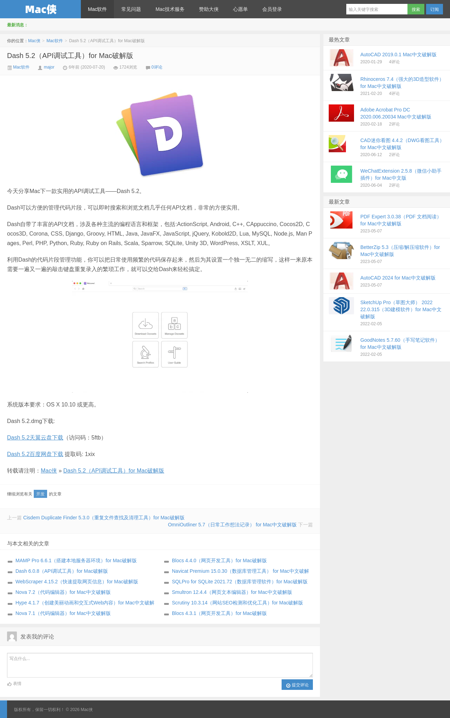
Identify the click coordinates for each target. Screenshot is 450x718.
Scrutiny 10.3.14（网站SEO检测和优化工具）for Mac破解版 (237, 602)
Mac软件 (97, 9)
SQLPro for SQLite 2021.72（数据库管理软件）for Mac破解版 (240, 581)
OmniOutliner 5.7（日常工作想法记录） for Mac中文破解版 (232, 524)
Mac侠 (40, 9)
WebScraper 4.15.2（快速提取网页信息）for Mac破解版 (76, 581)
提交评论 (297, 685)
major (49, 67)
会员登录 (272, 9)
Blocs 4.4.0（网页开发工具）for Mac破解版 (219, 560)
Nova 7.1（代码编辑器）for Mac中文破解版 (63, 613)
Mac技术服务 (169, 9)
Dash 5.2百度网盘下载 (35, 454)
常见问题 (131, 9)
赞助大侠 (209, 9)
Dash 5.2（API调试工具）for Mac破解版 (70, 55)
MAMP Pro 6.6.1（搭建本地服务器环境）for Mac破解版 (76, 560)
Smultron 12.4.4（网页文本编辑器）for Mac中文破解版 (232, 592)
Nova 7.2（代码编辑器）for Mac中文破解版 (63, 592)
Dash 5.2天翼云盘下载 (35, 438)
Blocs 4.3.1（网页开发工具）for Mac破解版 (219, 613)
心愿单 (240, 9)
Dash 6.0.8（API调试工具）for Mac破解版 (61, 571)
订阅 (434, 9)
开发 (40, 494)
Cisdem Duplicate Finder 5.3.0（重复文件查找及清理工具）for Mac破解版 (104, 517)
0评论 (157, 67)
